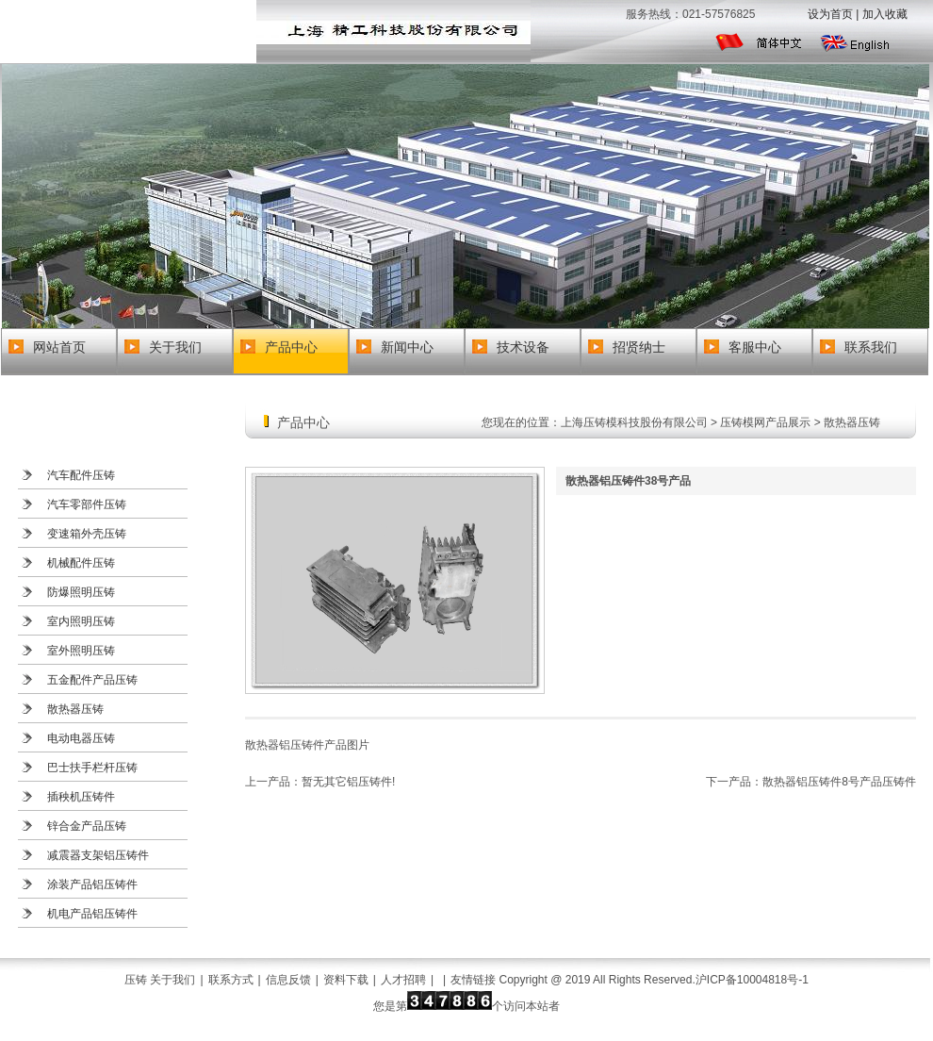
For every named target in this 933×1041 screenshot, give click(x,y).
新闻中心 (407, 347)
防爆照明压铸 (81, 592)
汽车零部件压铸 (86, 504)
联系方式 (231, 979)
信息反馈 (288, 979)
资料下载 (345, 979)
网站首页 (59, 347)
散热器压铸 (75, 709)
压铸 (135, 979)
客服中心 (754, 347)
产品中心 (291, 347)
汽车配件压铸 (81, 475)
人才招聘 (403, 979)
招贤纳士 (639, 347)
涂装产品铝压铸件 (92, 884)
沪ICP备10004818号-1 (752, 979)
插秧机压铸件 (81, 796)
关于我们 (175, 347)
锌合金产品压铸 (86, 826)
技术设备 (523, 347)
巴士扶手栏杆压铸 (92, 767)
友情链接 (473, 979)
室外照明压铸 (81, 650)
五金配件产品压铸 (92, 679)
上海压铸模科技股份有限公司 (634, 422)
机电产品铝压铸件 (92, 913)
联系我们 (870, 347)
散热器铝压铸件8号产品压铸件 (839, 781)
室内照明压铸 (81, 621)
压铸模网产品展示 (765, 422)
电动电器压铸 (81, 738)
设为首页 (830, 14)
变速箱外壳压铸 (86, 533)
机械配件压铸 (81, 563)
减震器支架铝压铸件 (98, 855)
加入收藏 (885, 14)
